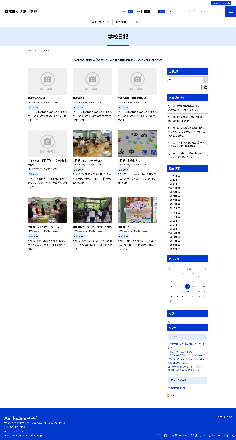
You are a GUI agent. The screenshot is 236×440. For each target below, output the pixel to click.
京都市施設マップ (176, 388)
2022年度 (175, 192)
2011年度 (175, 237)
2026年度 (175, 175)
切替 (204, 87)
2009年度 (175, 245)
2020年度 (175, 200)
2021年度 (175, 196)
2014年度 (175, 224)
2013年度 (175, 228)
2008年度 (175, 249)
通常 (130, 11)
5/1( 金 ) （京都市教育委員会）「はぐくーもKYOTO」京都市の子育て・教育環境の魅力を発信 (186, 131)
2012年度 (175, 233)
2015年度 (175, 220)
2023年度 (175, 188)
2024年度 (175, 183)
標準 (161, 11)
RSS (172, 395)
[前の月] (169, 268)
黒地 (147, 11)
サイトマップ (226, 416)
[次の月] (205, 268)
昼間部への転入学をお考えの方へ (184, 366)
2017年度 (175, 212)
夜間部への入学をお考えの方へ (183, 370)
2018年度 (175, 208)
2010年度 (175, 241)
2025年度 (175, 179)
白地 (138, 11)
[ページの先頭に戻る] (232, 436)
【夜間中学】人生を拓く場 (180, 351)
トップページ (102, 22)
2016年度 (175, 216)
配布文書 (121, 22)
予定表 (137, 22)
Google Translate (221, 2)
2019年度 (175, 204)
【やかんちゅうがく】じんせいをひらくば (186, 355)
